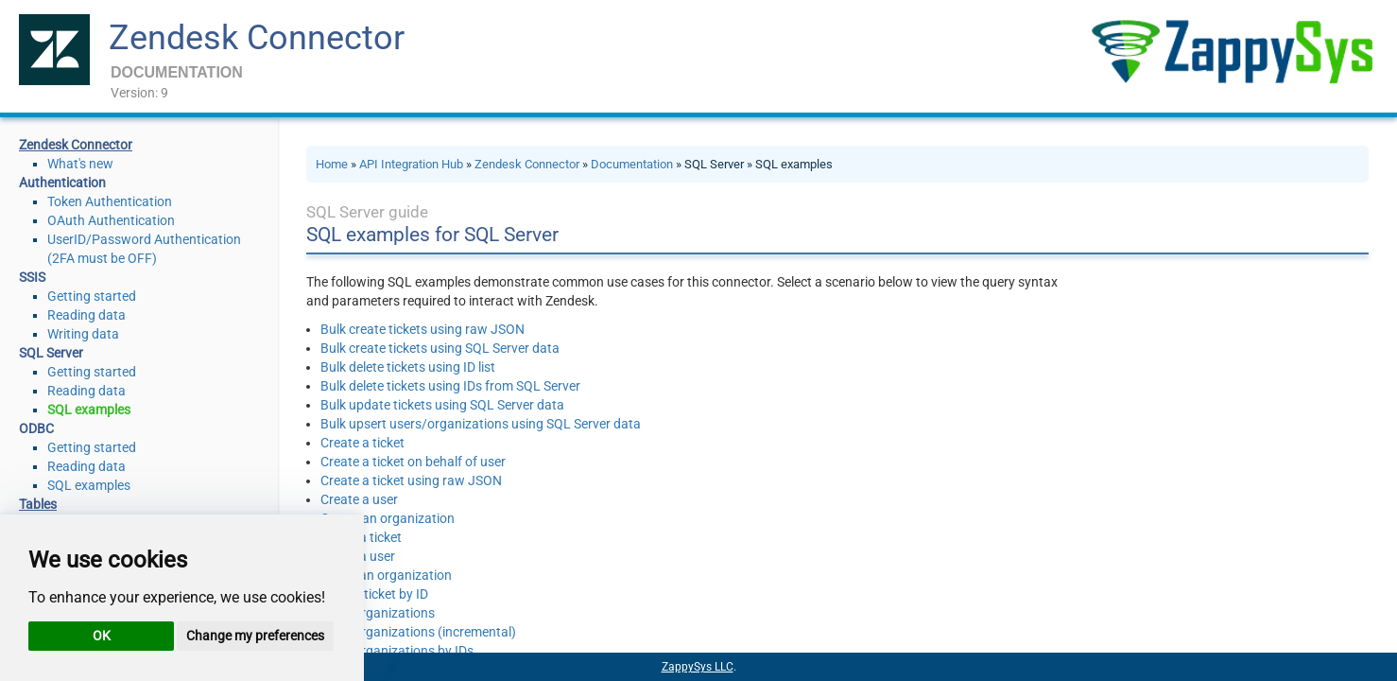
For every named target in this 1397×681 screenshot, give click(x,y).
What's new (80, 163)
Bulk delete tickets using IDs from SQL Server (450, 385)
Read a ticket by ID (374, 594)
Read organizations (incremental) (418, 631)
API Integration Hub (411, 164)
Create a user (359, 499)
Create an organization (387, 518)
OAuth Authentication (111, 220)
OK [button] (102, 635)
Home (332, 164)
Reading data (86, 315)
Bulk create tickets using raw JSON (422, 329)
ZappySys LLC (697, 666)
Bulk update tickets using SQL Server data (442, 404)
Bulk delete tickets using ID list (407, 367)
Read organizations (377, 612)
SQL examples (88, 409)
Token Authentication (109, 201)
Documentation (632, 164)
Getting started (91, 296)
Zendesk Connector (257, 38)
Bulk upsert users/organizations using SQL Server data (480, 423)
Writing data (83, 333)
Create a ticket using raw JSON (411, 480)
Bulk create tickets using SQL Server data (440, 348)
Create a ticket (362, 442)
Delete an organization (386, 575)
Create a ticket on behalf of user (413, 461)
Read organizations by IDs (397, 650)
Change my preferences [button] (255, 635)
